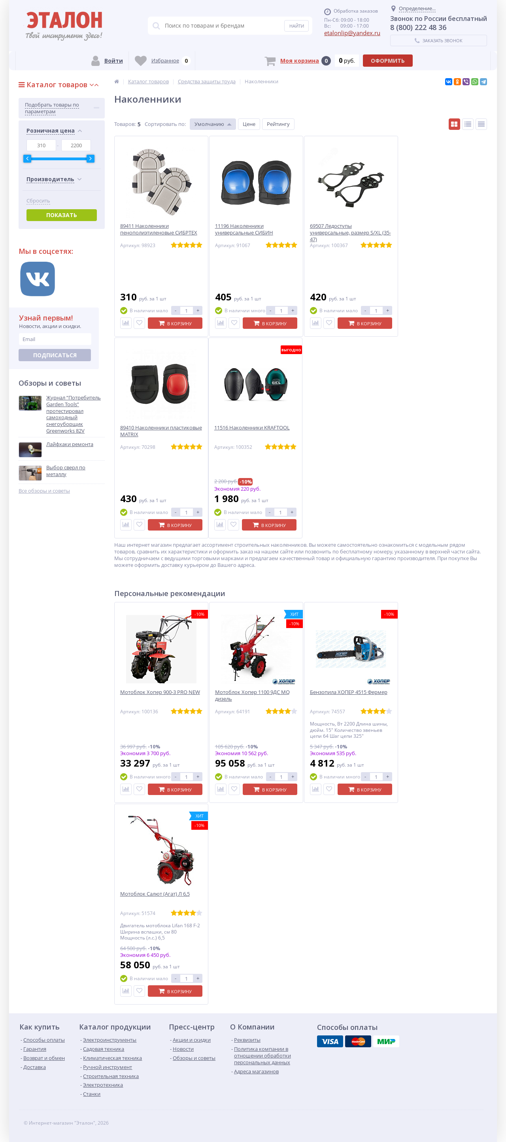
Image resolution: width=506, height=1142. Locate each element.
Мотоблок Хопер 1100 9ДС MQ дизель (252, 695)
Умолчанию (209, 124)
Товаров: (125, 124)
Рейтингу (278, 124)
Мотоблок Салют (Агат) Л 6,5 (155, 894)
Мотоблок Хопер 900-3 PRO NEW (160, 692)
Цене (249, 124)
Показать (61, 215)
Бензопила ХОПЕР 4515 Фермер (348, 692)
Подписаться (55, 355)
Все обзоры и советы (44, 491)
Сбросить (38, 200)
